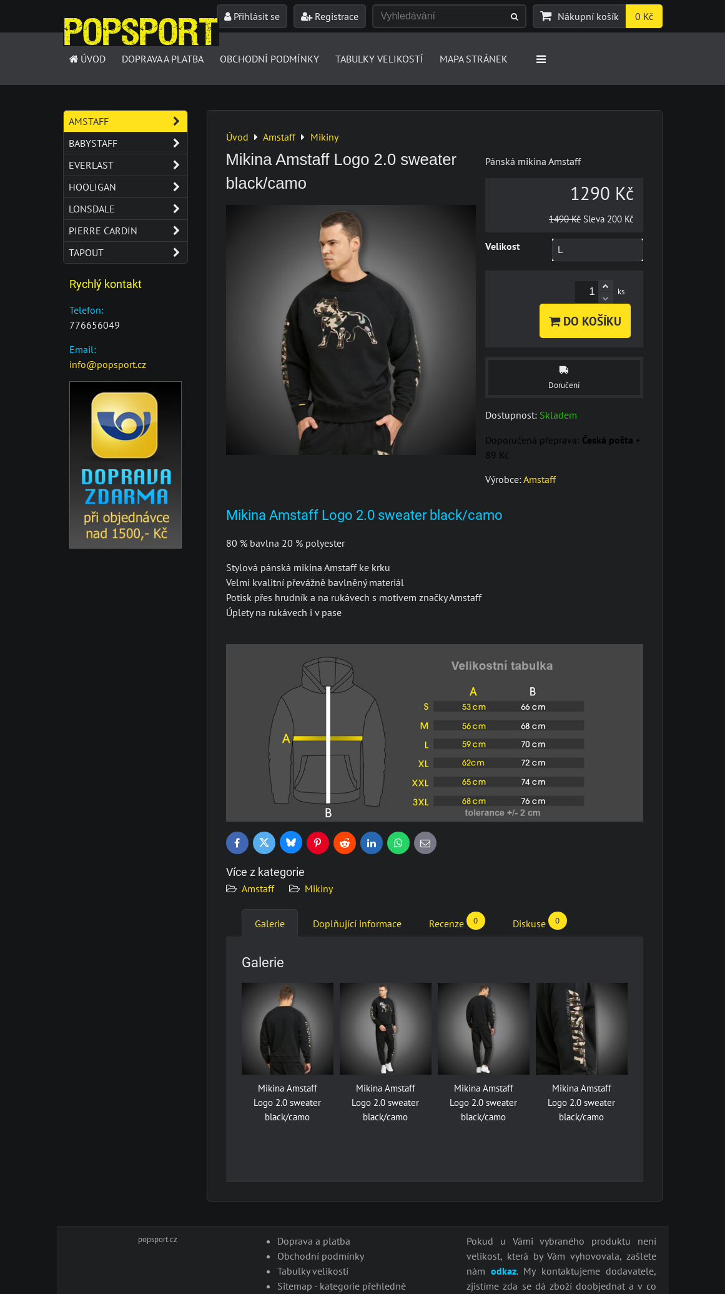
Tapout (128, 252)
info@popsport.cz (107, 364)
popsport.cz (157, 1239)
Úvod (87, 58)
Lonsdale (128, 208)
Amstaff (258, 888)
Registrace (329, 16)
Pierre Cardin (128, 230)
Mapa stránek (474, 58)
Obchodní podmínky (269, 58)
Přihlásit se (252, 16)
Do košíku (585, 321)
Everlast (128, 165)
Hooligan (128, 186)
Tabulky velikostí (379, 58)
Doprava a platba (163, 58)
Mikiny (319, 888)
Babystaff (128, 143)
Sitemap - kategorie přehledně (341, 1286)
